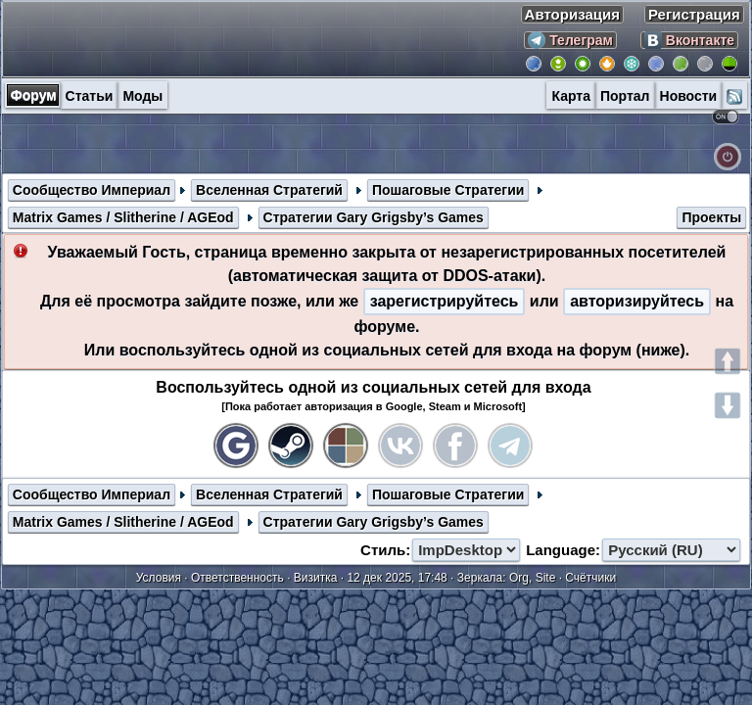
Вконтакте (689, 40)
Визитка (316, 578)
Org (519, 578)
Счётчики (590, 578)
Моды (142, 96)
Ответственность (237, 578)
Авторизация (572, 14)
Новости (689, 96)
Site (546, 578)
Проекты (711, 217)
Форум (34, 95)
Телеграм (570, 40)
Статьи (90, 96)
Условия (158, 578)
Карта (570, 96)
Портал (625, 96)
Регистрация (694, 14)
